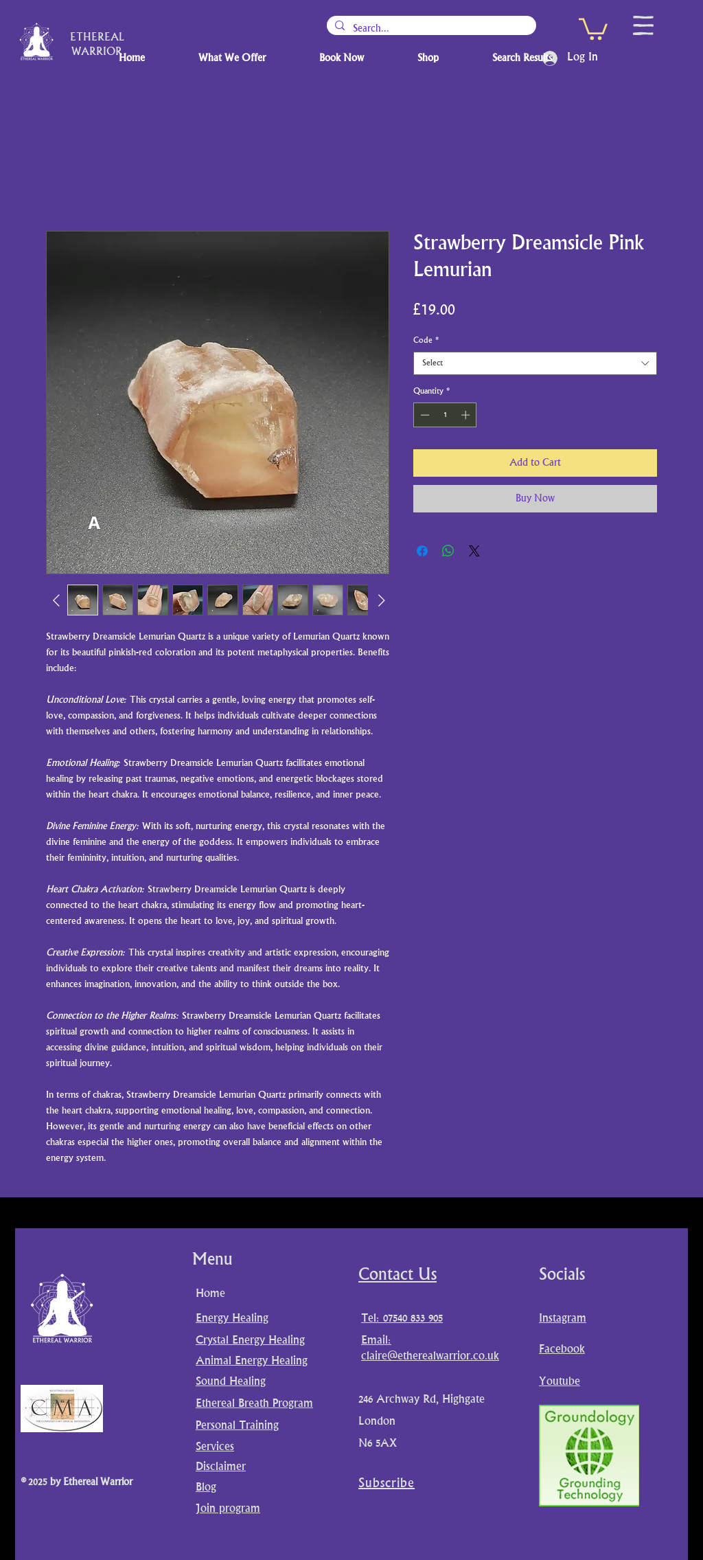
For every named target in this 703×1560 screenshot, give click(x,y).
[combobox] (535, 363)
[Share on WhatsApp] (448, 551)
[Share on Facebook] (422, 551)
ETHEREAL (97, 38)
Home (210, 1294)
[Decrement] (423, 415)
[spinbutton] (445, 415)
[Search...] (430, 29)
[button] (593, 28)
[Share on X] (474, 551)
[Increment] (467, 415)
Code (426, 340)
